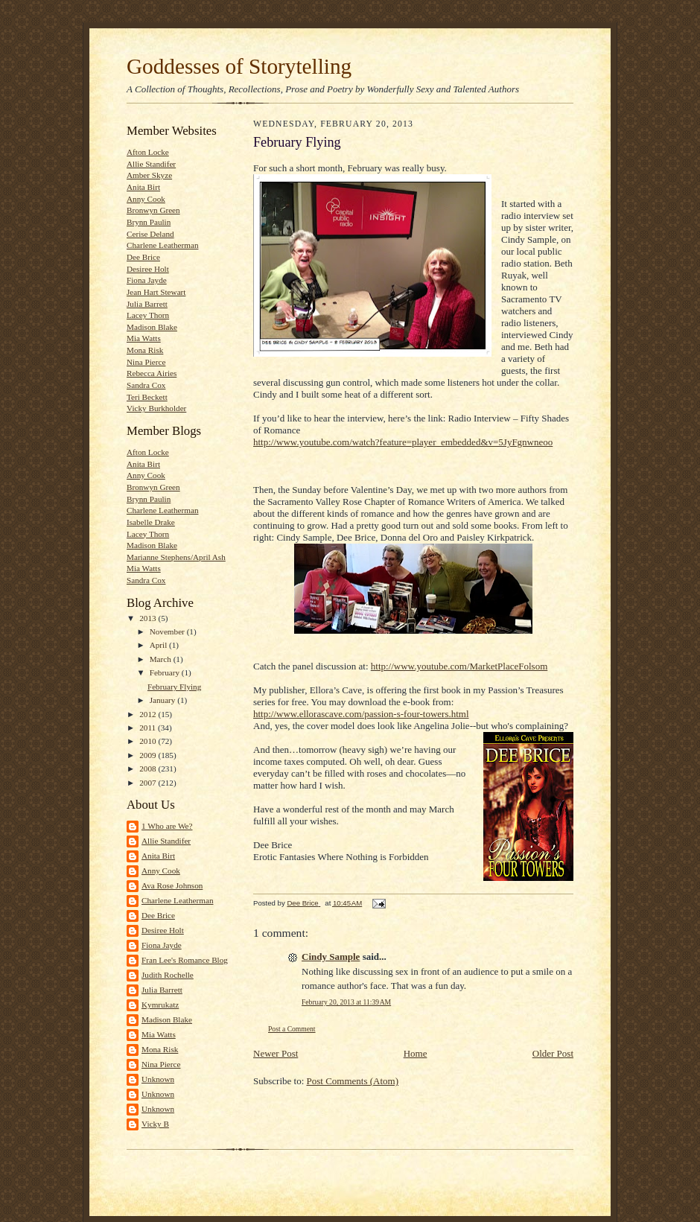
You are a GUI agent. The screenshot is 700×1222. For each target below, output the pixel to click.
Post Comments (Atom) (353, 1080)
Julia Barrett (147, 303)
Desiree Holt (148, 268)
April (159, 644)
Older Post (552, 1053)
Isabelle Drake (151, 522)
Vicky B (155, 1123)
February (166, 672)
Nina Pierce (146, 361)
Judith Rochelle (167, 974)
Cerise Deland (150, 233)
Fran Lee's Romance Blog (184, 959)
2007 (148, 782)
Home (415, 1053)
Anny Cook (146, 198)
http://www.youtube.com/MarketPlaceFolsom (459, 666)
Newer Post (275, 1053)
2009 (148, 755)
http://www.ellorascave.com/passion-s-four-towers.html (361, 713)
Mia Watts (144, 338)
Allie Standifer (151, 163)
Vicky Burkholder (156, 408)
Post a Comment (292, 1029)
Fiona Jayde (147, 280)
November (168, 631)
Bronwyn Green (153, 210)
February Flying (174, 686)
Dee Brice (143, 256)
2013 (148, 618)
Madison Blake (152, 326)
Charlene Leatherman (162, 245)
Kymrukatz (160, 1004)
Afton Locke (148, 151)
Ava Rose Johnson (172, 885)
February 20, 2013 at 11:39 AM (346, 1002)
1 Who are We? (166, 825)
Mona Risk (145, 350)
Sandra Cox (146, 385)
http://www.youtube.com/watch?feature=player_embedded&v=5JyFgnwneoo (403, 442)
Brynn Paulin (149, 221)
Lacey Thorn (148, 315)
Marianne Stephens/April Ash (176, 557)
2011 (148, 727)
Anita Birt (143, 186)
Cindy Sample (331, 956)
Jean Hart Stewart (156, 291)
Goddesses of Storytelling (239, 66)
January (164, 700)
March (162, 659)
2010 (148, 740)
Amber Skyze (149, 175)
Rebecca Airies (151, 373)
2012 (148, 714)
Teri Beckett (147, 396)
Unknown (157, 1079)
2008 (148, 768)
